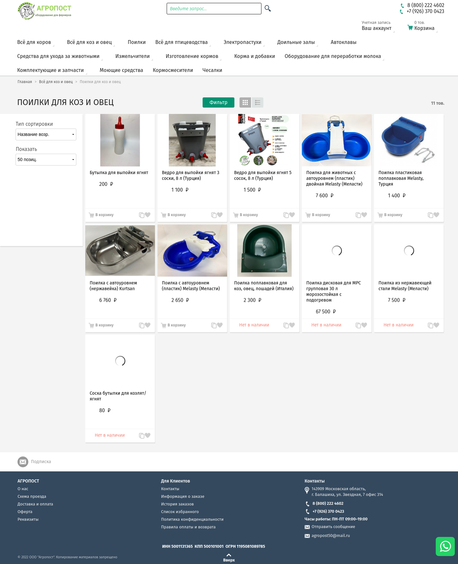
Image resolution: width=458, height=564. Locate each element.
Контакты (170, 488)
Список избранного (180, 511)
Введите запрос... (188, 8)
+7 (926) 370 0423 (324, 511)
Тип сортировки (34, 124)
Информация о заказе (183, 496)
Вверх (229, 560)
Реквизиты (27, 519)
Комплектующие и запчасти (50, 70)
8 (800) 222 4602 (324, 503)
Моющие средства (121, 70)
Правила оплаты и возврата (188, 527)
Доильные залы (296, 42)
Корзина (426, 27)
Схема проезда (31, 496)
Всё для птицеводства (181, 42)
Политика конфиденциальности (192, 519)
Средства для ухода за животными (58, 56)
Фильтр (218, 102)
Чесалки (212, 70)
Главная (24, 82)
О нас (22, 488)
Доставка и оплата (35, 504)
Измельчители (132, 56)
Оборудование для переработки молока (333, 56)
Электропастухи (242, 42)
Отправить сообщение (333, 526)
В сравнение (138, 215)
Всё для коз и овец (89, 42)
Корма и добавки (254, 56)
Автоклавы (344, 42)
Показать (26, 149)
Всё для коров (34, 42)
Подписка (41, 461)
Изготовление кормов (192, 56)
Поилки (137, 42)
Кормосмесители (173, 70)
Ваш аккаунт (381, 27)
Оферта (24, 511)
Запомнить (147, 212)
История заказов (177, 504)
